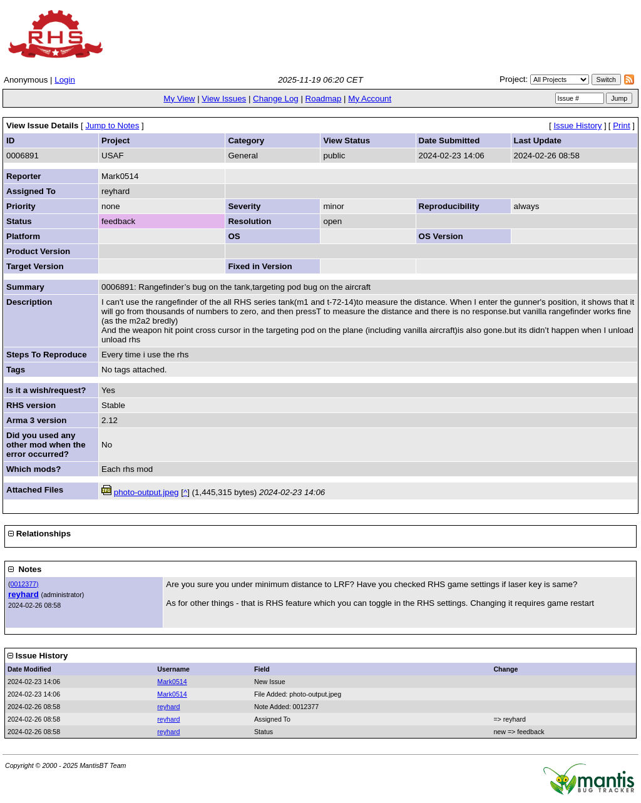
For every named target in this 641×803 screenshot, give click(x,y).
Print (621, 125)
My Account (369, 98)
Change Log (276, 98)
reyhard (23, 594)
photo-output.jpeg (146, 492)
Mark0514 (172, 681)
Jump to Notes (112, 125)
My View (179, 98)
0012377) (25, 584)
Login (64, 79)
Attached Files (34, 489)
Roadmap (323, 98)
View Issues (224, 98)
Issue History (577, 125)
